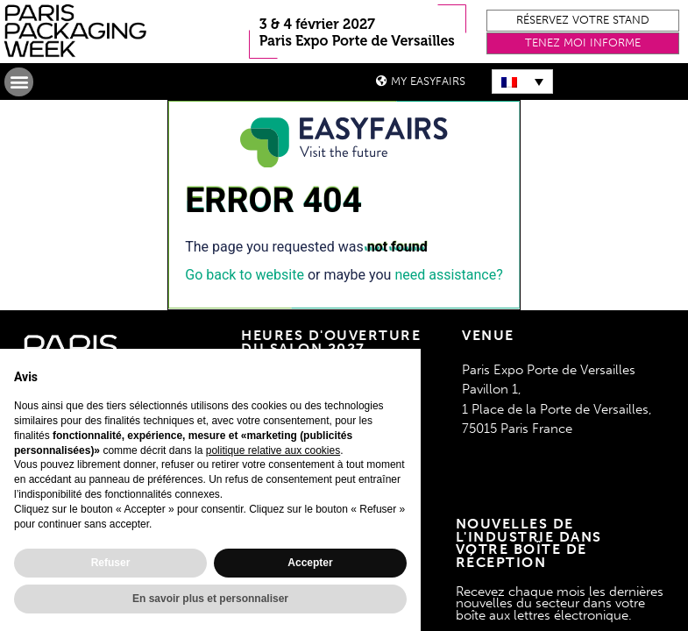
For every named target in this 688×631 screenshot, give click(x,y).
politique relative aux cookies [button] (273, 450)
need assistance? (448, 274)
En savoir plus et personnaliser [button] (210, 598)
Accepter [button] (309, 563)
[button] (582, 21)
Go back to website (244, 274)
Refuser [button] (111, 563)
